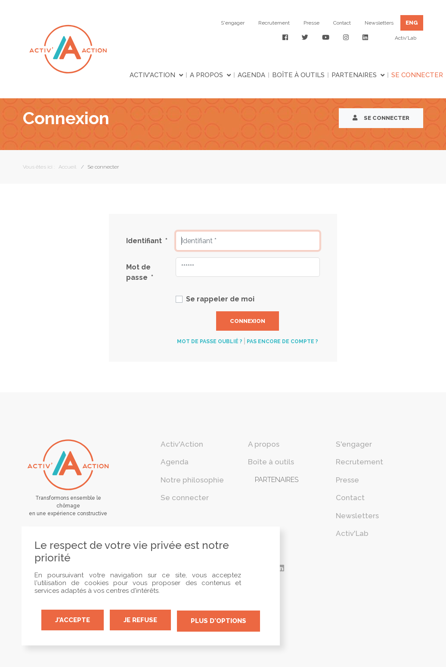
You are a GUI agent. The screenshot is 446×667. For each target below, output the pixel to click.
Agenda (251, 75)
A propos (206, 75)
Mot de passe (139, 272)
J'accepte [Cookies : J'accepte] (72, 620)
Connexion (247, 321)
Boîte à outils (298, 75)
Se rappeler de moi (220, 299)
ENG (412, 22)
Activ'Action (152, 75)
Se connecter (381, 118)
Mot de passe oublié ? (209, 341)
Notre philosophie (192, 480)
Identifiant (146, 241)
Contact (342, 23)
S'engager (233, 23)
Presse (311, 23)
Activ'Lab (405, 38)
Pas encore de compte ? (282, 341)
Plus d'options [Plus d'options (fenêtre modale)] (218, 621)
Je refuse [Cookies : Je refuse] (140, 620)
